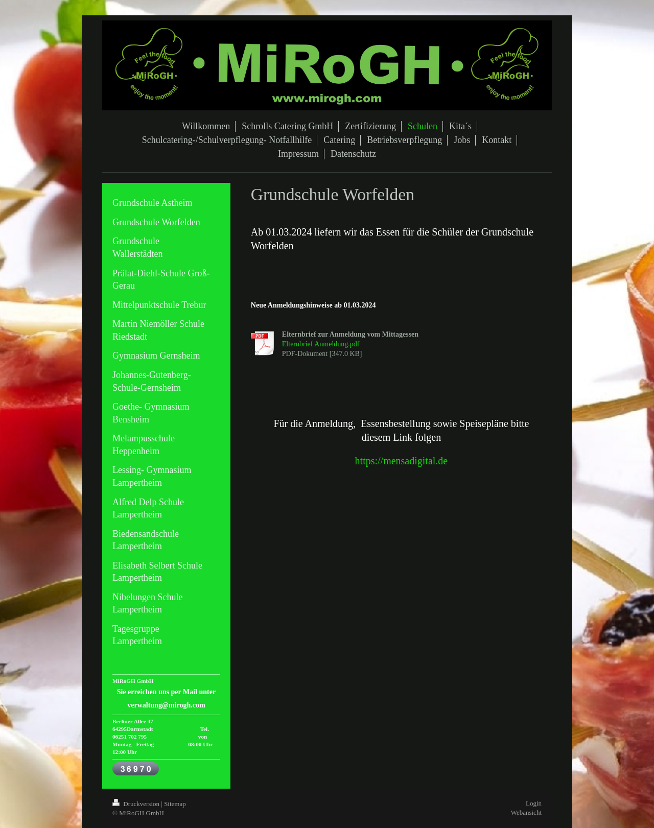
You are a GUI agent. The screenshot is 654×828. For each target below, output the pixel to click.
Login (534, 803)
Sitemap (175, 804)
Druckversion (136, 804)
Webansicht (526, 812)
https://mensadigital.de (401, 460)
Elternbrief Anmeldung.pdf (321, 344)
